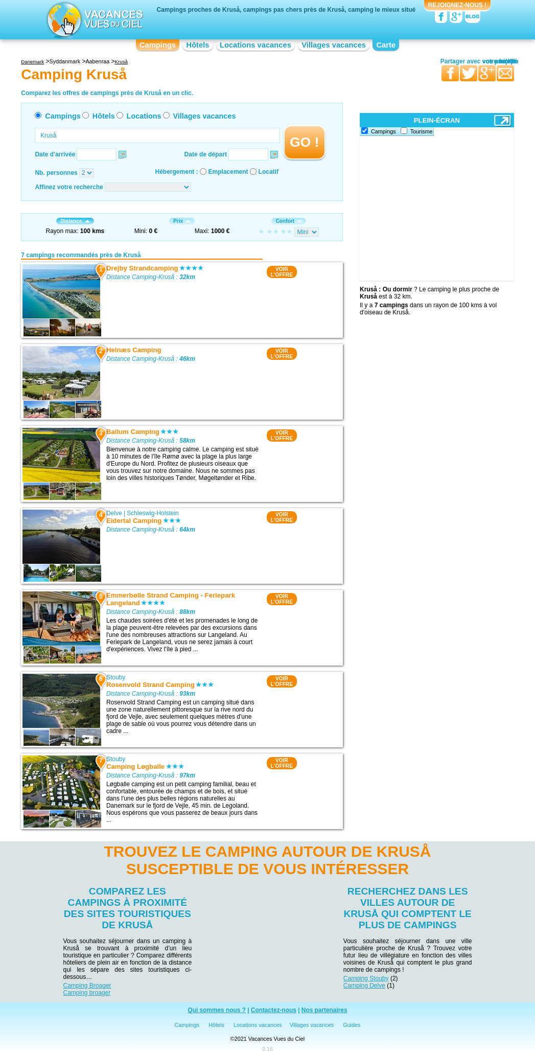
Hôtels (198, 45)
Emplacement (228, 171)
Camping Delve (364, 985)
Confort (288, 221)
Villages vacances (333, 45)
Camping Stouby (366, 978)
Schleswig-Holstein (152, 513)
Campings (157, 45)
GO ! (304, 142)
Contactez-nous (273, 1010)
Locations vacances (255, 45)
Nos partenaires (324, 1010)
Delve (114, 513)
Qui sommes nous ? (217, 1010)
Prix (182, 221)
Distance (74, 221)
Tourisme (421, 131)
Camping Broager (87, 985)
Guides (351, 1025)
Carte (386, 45)
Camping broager (87, 992)
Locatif (268, 171)
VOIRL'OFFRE (282, 272)
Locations (144, 116)
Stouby (115, 677)
